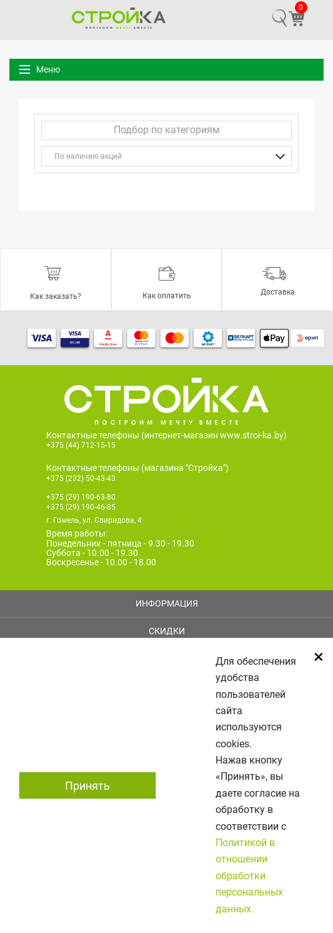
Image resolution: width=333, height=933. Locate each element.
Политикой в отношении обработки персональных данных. (249, 876)
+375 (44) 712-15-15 (81, 445)
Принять (87, 785)
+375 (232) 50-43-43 (81, 478)
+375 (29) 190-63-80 (81, 497)
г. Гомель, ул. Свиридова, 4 (94, 520)
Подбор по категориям (167, 130)
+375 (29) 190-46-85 (81, 507)
